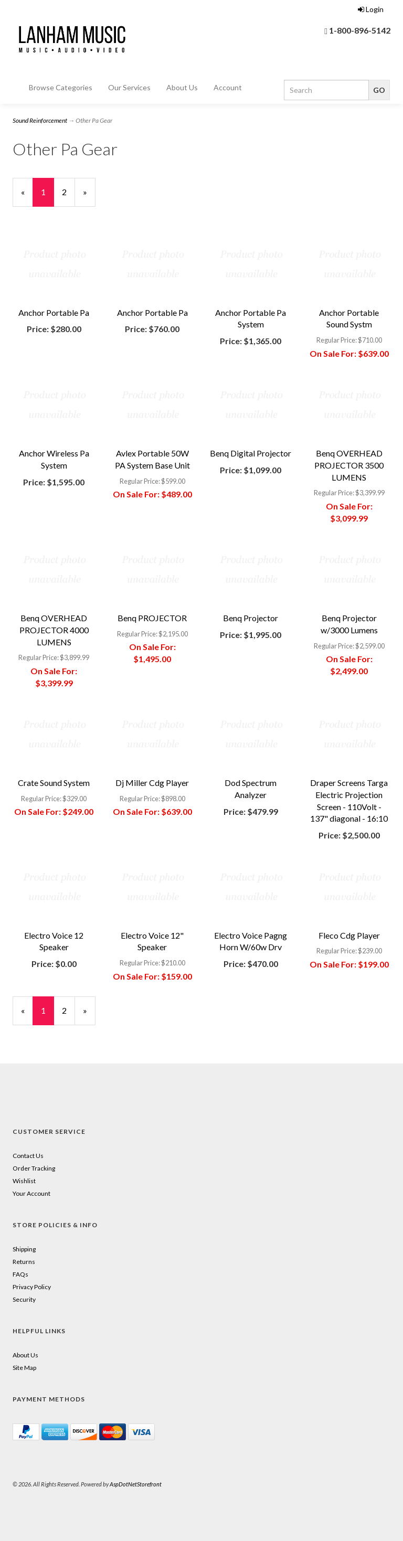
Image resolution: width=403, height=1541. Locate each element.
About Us (182, 87)
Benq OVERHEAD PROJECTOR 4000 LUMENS (54, 630)
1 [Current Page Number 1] (47, 196)
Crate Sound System (54, 783)
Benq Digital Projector (250, 453)
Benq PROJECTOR (152, 618)
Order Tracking (34, 1168)
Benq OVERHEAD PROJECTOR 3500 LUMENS (349, 465)
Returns (24, 1262)
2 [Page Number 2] (68, 191)
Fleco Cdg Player (349, 935)
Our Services (129, 87)
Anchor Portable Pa (53, 312)
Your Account (31, 1193)
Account (228, 87)
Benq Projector (250, 618)
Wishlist (24, 1181)
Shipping (24, 1249)
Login (371, 9)
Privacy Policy (32, 1287)
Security (24, 1299)
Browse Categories (60, 87)
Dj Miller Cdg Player (152, 783)
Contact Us (28, 1156)
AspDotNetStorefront (136, 1484)
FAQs (20, 1274)
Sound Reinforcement (40, 120)
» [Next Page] (89, 196)
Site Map (24, 1368)
